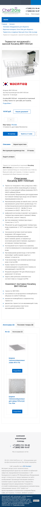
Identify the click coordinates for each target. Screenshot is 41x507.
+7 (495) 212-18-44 (32, 8)
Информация (20, 438)
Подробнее (17, 370)
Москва (14, 125)
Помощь (20, 441)
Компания (20, 436)
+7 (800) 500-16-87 (32, 11)
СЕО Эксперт (27, 466)
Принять (36, 500)
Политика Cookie (18, 505)
